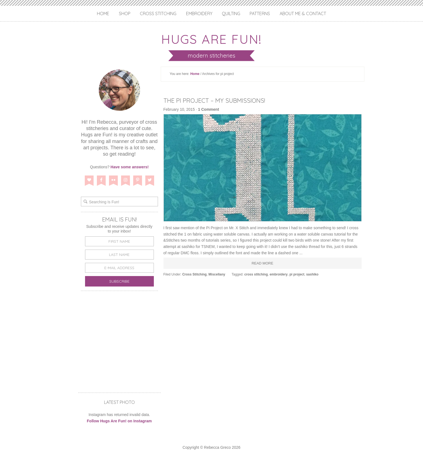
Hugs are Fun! (211, 38)
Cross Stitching (158, 13)
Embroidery (199, 13)
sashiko (312, 274)
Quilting (231, 13)
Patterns (260, 13)
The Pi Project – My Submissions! (219, 100)
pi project (297, 274)
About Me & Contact (303, 13)
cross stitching (256, 274)
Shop (124, 13)
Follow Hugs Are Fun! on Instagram (119, 421)
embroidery (279, 274)
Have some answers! (130, 167)
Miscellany (217, 274)
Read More (262, 263)
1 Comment (208, 109)
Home (103, 13)
